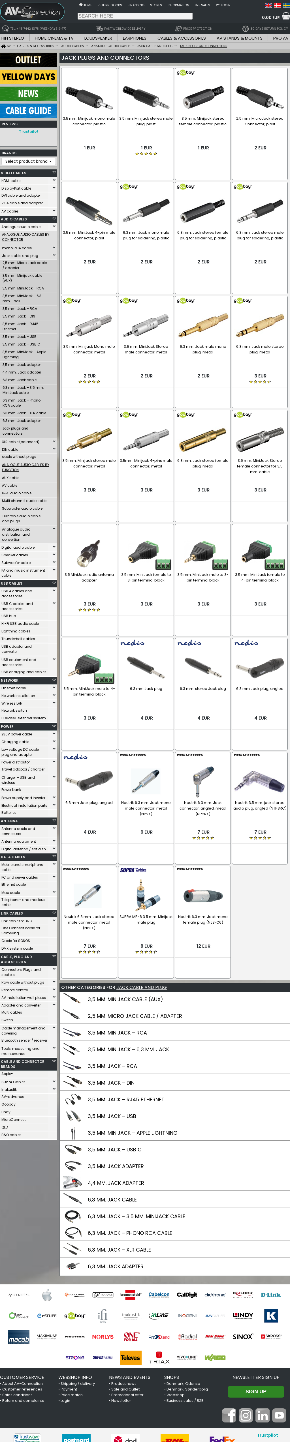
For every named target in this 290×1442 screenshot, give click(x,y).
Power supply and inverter (23, 796)
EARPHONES (134, 38)
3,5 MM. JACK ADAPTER (116, 1089)
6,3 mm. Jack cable (20, 378)
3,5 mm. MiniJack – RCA (23, 286)
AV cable (9, 484)
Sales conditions (17, 1318)
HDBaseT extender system (23, 716)
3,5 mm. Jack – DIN (19, 314)
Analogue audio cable (20, 225)
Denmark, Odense (183, 1306)
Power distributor (15, 760)
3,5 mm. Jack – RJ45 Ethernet (21, 325)
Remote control (14, 988)
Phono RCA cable (17, 246)
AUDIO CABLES (14, 217)
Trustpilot (29, 131)
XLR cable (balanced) (20, 440)
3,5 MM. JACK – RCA (112, 989)
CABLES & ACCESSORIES (181, 38)
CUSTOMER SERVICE (22, 1300)
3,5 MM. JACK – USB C (115, 1072)
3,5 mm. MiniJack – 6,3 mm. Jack (22, 297)
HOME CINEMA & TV (54, 38)
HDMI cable (10, 179)
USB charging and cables (23, 670)
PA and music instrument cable (23, 571)
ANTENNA (9, 819)
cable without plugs (19, 455)
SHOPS (171, 1300)
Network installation (18, 694)
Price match (72, 1318)
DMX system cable (17, 947)
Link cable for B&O (16, 919)
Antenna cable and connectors (18, 830)
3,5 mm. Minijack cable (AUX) (22, 277)
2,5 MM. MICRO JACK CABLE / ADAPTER (135, 939)
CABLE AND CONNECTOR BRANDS (22, 1063)
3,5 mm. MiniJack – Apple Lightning (24, 353)
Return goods (110, 5)
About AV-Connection (22, 1306)
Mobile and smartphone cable (22, 866)
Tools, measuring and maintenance (20, 1050)
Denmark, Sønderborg (187, 1312)
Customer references (22, 1312)
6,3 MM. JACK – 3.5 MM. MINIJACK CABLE (136, 1139)
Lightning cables (15, 629)
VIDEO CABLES (13, 171)
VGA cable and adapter (22, 201)
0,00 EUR (271, 17)
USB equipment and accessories (18, 661)
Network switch (14, 709)
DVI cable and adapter (21, 194)
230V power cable (16, 732)
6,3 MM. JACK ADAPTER (116, 1189)
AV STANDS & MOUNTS (240, 38)
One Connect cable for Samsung (20, 929)
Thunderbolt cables (18, 637)
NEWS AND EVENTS (129, 1300)
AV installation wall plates (23, 996)
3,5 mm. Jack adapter (22, 363)
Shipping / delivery (78, 1306)
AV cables (10, 209)
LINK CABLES (12, 911)
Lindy (5, 1110)
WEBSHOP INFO (75, 1300)
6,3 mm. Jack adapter (22, 419)
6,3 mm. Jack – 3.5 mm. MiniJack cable (23, 389)
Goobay (8, 1102)
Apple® (7, 1072)
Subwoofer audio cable (22, 507)
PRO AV (281, 38)
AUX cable (10, 476)
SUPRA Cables (13, 1080)
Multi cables (11, 1010)
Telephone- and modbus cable (23, 901)
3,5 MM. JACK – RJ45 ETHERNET (126, 1022)
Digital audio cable (18, 546)
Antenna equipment (18, 840)
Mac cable (10, 891)
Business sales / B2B (185, 1323)
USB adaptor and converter (16, 648)
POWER (7, 725)
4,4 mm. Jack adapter (22, 370)
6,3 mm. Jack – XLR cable (24, 411)
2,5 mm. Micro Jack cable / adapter (25, 264)
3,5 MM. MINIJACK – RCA (117, 955)
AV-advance (12, 1095)
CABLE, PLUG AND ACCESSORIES (16, 958)
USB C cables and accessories (17, 605)
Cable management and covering (23, 1029)
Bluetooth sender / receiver (24, 1039)
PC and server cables (19, 876)
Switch (7, 1018)
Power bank (11, 788)
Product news (124, 1306)
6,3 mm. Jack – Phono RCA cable (21, 401)
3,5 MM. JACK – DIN (111, 1005)
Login (226, 5)
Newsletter (121, 1323)
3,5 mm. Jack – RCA (20, 307)
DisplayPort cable (16, 186)
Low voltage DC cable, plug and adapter (20, 751)
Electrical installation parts (24, 804)
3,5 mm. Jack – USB (20, 335)
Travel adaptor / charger (22, 767)
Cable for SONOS (15, 939)
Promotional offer (127, 1318)
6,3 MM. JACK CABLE (112, 1122)
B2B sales (202, 5)
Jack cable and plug (20, 254)
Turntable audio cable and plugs (21, 517)
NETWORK (9, 679)
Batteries (8, 811)
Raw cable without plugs (22, 980)
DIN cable (10, 448)
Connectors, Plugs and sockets (21, 971)
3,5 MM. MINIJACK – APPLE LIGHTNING (133, 1055)
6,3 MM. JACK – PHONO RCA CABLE (130, 1156)
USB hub (8, 614)
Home (87, 5)
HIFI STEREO (12, 38)
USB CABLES (11, 582)
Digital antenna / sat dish (23, 847)
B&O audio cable (16, 491)
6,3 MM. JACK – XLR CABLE (119, 1172)
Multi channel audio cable (24, 499)
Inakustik (9, 1088)
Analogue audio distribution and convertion (16, 532)
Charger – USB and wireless (18, 779)
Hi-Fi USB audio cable (20, 622)
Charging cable (15, 740)
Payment (69, 1312)
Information (178, 5)
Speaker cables (14, 553)
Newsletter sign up (256, 1300)
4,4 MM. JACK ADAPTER (116, 1106)
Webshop (176, 1318)
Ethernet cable (13, 686)
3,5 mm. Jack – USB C (21, 342)
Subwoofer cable (16, 561)
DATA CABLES (13, 855)
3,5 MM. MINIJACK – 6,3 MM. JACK (128, 972)
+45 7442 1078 (224, 1406)
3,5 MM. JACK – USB (112, 1039)
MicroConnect (13, 1118)
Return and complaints (23, 1323)
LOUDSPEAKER (98, 38)
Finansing (136, 5)
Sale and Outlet (125, 1312)
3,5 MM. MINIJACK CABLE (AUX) (125, 922)
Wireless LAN (11, 701)
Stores (156, 5)
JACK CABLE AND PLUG (141, 910)
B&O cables (11, 1133)
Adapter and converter (20, 1003)
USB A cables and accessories (16, 592)
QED (4, 1125)
